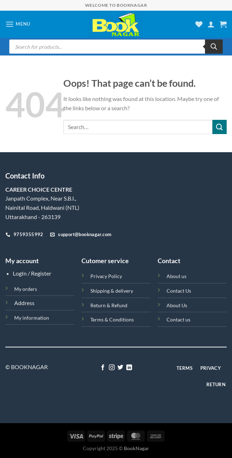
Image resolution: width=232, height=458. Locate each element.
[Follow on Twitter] (120, 367)
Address (24, 302)
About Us (177, 305)
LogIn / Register (32, 273)
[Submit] (219, 127)
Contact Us (179, 291)
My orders (25, 289)
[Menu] (17, 24)
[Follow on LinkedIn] (129, 367)
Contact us (178, 319)
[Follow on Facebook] (103, 367)
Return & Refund (108, 305)
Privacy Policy (106, 276)
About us (176, 276)
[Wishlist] (198, 24)
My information (31, 318)
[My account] (211, 24)
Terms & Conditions (112, 319)
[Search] (214, 46)
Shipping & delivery (111, 291)
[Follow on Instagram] (112, 367)
